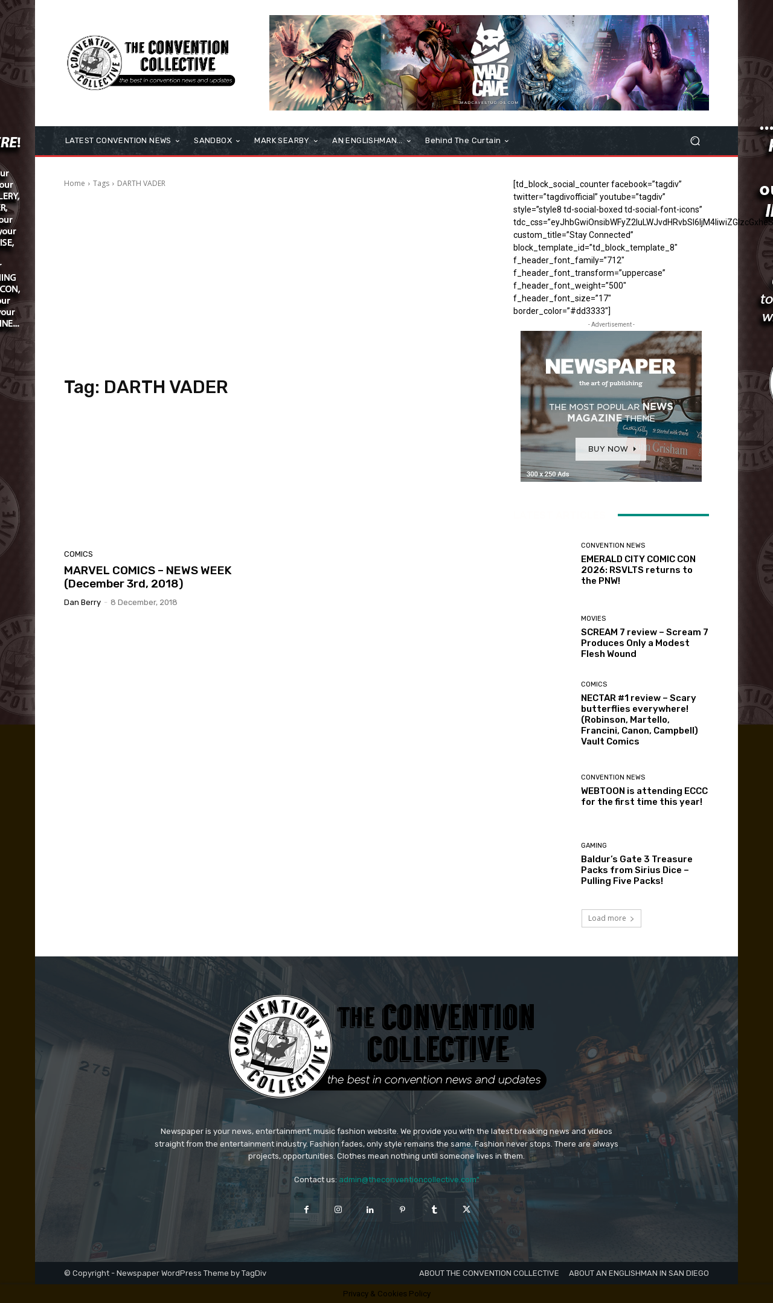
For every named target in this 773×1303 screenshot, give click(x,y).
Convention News (613, 545)
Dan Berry (82, 602)
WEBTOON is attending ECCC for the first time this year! (644, 796)
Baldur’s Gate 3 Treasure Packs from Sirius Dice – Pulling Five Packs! (637, 870)
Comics (78, 554)
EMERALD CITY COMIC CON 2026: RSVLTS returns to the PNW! (638, 570)
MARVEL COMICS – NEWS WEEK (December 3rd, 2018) (148, 577)
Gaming (594, 845)
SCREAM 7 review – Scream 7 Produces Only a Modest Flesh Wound (644, 643)
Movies (593, 618)
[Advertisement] (274, 282)
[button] (695, 141)
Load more (611, 918)
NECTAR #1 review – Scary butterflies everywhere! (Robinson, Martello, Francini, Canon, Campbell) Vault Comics (639, 720)
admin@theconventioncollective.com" (409, 1179)
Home (74, 183)
